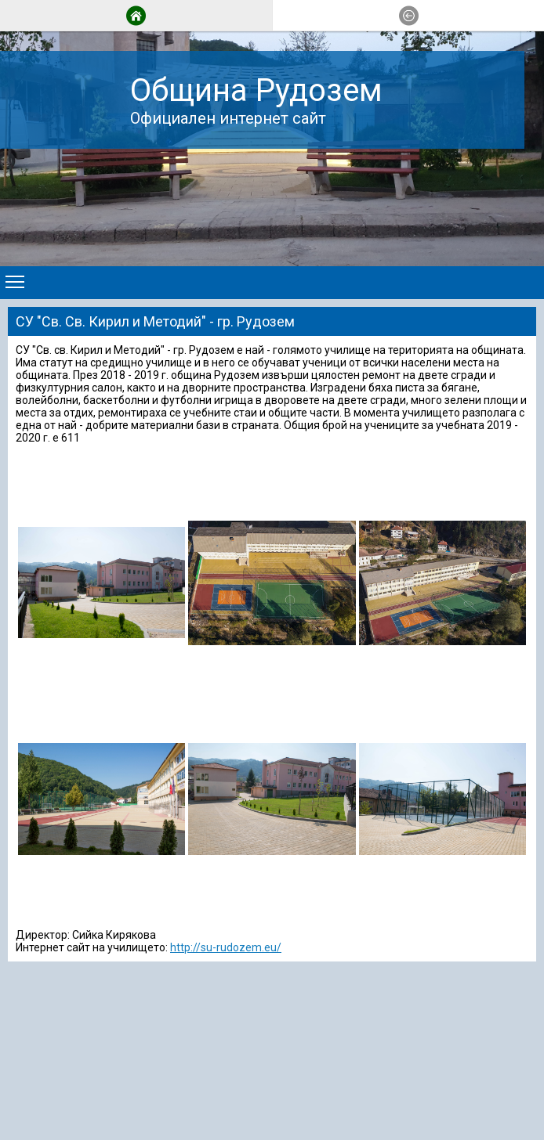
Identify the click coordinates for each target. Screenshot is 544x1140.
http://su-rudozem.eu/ (225, 947)
